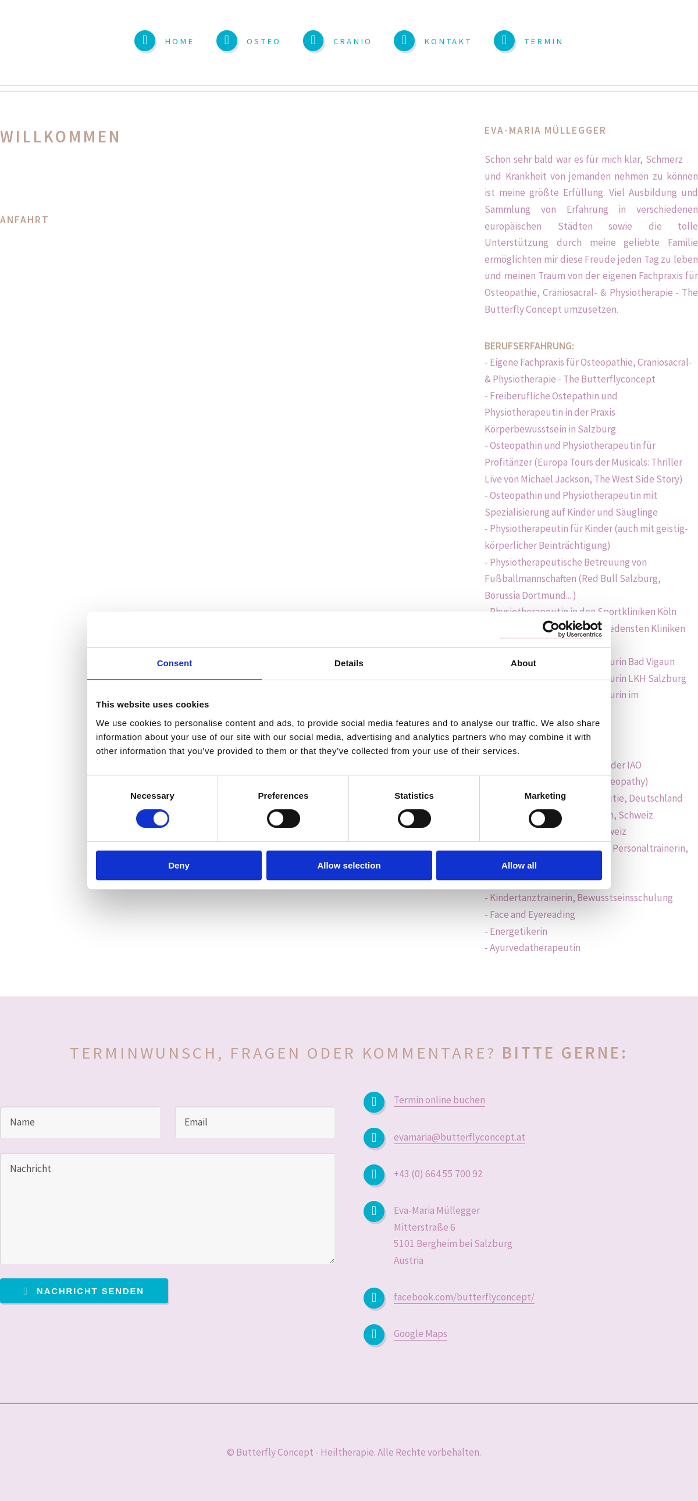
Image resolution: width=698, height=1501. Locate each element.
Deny (179, 865)
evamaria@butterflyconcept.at (459, 1137)
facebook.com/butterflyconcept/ (464, 1297)
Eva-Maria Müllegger (546, 130)
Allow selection (348, 865)
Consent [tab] (175, 663)
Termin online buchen (439, 1099)
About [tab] (523, 663)
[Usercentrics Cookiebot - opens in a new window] (551, 629)
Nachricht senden (90, 1291)
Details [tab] (349, 663)
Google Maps (420, 1333)
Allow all (519, 865)
